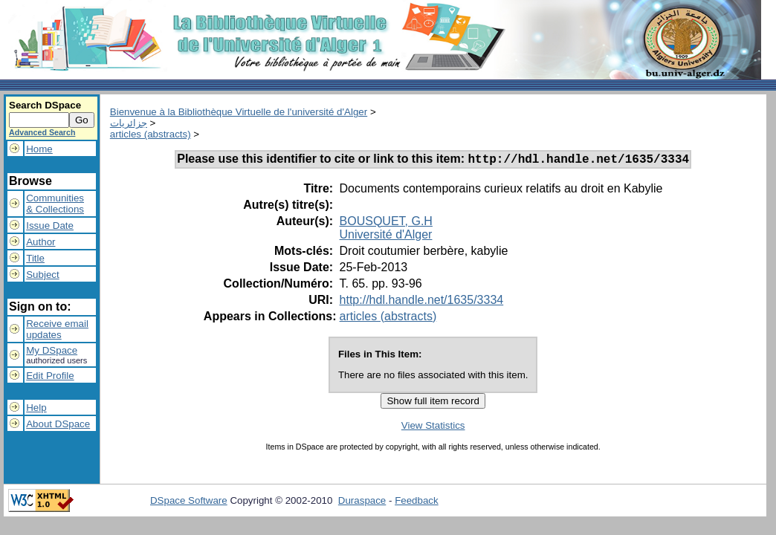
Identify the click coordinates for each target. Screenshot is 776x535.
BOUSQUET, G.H (386, 223)
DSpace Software (188, 502)
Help (36, 407)
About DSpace (58, 423)
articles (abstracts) (150, 134)
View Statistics (433, 427)
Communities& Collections (55, 203)
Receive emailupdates (57, 329)
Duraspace (362, 502)
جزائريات (128, 123)
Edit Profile (50, 375)
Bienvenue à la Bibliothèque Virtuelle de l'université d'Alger (238, 111)
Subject (42, 274)
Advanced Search (42, 132)
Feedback (417, 502)
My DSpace (51, 350)
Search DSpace (45, 105)
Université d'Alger (386, 236)
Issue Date (50, 225)
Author (40, 241)
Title (35, 258)
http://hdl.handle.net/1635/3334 (422, 302)
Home (39, 149)
